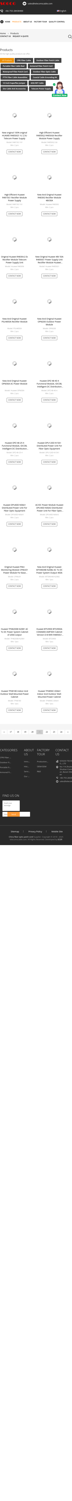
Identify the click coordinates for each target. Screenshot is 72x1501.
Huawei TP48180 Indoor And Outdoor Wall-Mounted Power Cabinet (14, 694)
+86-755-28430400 (14, 11)
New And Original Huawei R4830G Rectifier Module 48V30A (49, 197)
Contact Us (5, 36)
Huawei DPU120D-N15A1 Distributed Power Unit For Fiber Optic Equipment (49, 445)
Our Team (28, 776)
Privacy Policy (35, 831)
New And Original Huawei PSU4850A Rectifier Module (14, 320)
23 (54, 732)
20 (32, 732)
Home (5, 22)
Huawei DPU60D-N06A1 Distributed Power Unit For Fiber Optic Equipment (14, 507)
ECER (60, 839)
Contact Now (14, 152)
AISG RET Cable (37, 83)
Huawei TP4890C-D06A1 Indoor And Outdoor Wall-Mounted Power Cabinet (49, 694)
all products (7, 60)
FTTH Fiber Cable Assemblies (15, 77)
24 (61, 732)
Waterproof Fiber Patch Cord (15, 71)
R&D (39, 771)
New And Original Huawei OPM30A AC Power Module (14, 382)
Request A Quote (20, 36)
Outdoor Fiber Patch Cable (47, 60)
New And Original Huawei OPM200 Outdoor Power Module (49, 321)
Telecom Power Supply (41, 88)
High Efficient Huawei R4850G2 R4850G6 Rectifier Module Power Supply (49, 135)
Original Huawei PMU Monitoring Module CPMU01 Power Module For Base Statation (14, 571)
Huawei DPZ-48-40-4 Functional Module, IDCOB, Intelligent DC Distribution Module (49, 385)
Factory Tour (40, 21)
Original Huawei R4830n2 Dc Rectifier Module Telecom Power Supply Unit (14, 259)
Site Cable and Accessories (14, 88)
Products (16, 21)
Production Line (44, 761)
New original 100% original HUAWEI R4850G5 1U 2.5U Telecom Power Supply (14, 135)
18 (18, 732)
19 (25, 732)
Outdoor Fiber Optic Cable (44, 71)
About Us (27, 21)
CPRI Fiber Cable (24, 60)
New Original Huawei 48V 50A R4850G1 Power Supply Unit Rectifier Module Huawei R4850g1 (49, 261)
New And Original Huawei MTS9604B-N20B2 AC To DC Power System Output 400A (49, 570)
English (63, 10)
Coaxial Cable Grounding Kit (45, 77)
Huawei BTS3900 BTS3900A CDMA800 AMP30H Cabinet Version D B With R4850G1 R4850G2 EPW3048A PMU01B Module (49, 635)
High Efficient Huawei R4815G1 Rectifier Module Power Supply (14, 197)
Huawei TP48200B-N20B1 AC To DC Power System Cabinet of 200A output (14, 632)
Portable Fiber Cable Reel (14, 66)
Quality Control (57, 21)
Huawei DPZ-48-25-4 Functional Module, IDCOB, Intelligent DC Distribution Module (14, 447)
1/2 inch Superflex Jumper (14, 83)
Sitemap (15, 831)
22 (47, 732)
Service (27, 771)
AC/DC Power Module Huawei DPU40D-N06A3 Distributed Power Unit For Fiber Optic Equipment (49, 509)
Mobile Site (57, 831)
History (27, 766)
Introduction (29, 761)
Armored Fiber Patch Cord (41, 66)
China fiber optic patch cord (21, 837)
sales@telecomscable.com (40, 3)
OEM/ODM (41, 766)
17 (11, 732)
